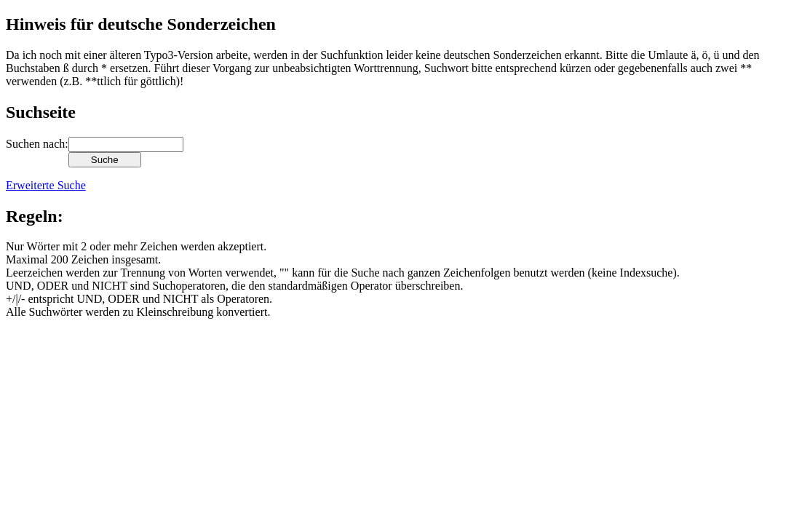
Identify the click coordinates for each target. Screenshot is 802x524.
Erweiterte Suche (46, 185)
